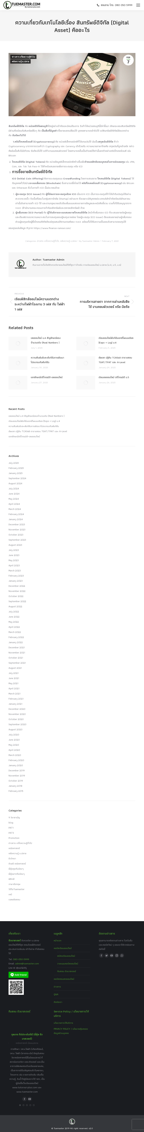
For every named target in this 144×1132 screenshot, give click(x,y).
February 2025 (16, 468)
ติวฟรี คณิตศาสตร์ (17, 863)
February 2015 (16, 791)
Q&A (56, 994)
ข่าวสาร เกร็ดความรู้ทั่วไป (23, 57)
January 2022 (16, 642)
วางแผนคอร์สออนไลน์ (67, 963)
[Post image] (18, 343)
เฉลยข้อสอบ (14, 899)
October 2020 (16, 719)
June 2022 (14, 617)
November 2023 (17, 529)
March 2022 (15, 632)
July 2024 (14, 488)
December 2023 (17, 524)
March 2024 (15, 509)
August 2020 (15, 729)
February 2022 (16, 637)
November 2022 (17, 591)
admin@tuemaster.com (27, 963)
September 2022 (17, 601)
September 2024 (17, 478)
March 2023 (15, 570)
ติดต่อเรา (58, 1002)
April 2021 (14, 688)
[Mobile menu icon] (138, 5)
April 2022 (14, 627)
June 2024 (14, 494)
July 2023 (14, 550)
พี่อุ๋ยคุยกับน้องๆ (16, 869)
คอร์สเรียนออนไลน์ (63, 948)
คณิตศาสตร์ (14, 848)
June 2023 (14, 555)
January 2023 (16, 581)
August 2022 (15, 606)
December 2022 (17, 586)
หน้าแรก (57, 940)
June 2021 (14, 678)
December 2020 (17, 709)
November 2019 (17, 775)
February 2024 (16, 514)
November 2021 (17, 652)
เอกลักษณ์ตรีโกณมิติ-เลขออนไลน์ (46, 377)
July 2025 (14, 463)
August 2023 (15, 545)
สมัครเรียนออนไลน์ (66, 956)
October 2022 (16, 596)
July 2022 (14, 611)
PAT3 (11, 833)
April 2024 (14, 504)
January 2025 (16, 473)
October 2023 (16, 535)
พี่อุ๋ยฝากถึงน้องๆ (17, 874)
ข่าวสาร (57, 986)
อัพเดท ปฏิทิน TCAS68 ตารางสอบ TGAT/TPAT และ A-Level (115, 360)
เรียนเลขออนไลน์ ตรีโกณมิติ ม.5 (114, 377)
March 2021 (14, 693)
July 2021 (13, 673)
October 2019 (16, 781)
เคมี (10, 894)
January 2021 (15, 704)
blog (11, 822)
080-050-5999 (21, 959)
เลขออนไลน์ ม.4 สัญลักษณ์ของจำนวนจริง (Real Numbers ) (46, 340)
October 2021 (16, 658)
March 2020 (15, 755)
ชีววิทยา (12, 858)
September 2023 (17, 540)
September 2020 (17, 724)
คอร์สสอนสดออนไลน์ (64, 979)
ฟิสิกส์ (12, 879)
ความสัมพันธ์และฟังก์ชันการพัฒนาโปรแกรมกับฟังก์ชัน (47, 360)
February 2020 (16, 760)
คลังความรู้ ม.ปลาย (20, 61)
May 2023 (14, 560)
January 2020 (16, 765)
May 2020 (14, 745)
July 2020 (14, 734)
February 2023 (16, 576)
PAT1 (11, 828)
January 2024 (16, 519)
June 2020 (14, 740)
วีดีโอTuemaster (16, 889)
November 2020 (17, 714)
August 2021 (15, 668)
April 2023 (14, 565)
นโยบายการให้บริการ (63, 1023)
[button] (20, 1105)
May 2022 (14, 622)
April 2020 (14, 750)
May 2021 (13, 683)
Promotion (14, 838)
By (89, 241)
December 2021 (17, 647)
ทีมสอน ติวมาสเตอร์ (66, 971)
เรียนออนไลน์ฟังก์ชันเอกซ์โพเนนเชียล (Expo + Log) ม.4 (116, 340)
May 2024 (14, 499)
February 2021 (16, 699)
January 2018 (15, 786)
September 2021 (17, 663)
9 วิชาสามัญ (14, 817)
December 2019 (17, 770)
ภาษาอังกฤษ (14, 884)
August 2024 (15, 483)
